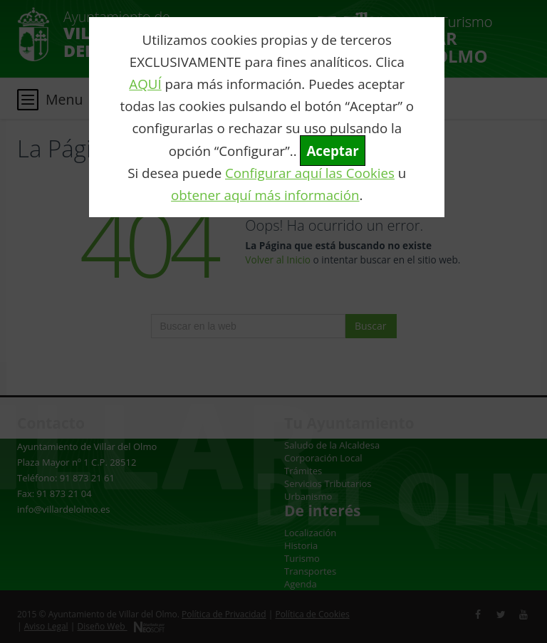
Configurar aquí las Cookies (310, 173)
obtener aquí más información (265, 195)
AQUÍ (145, 84)
